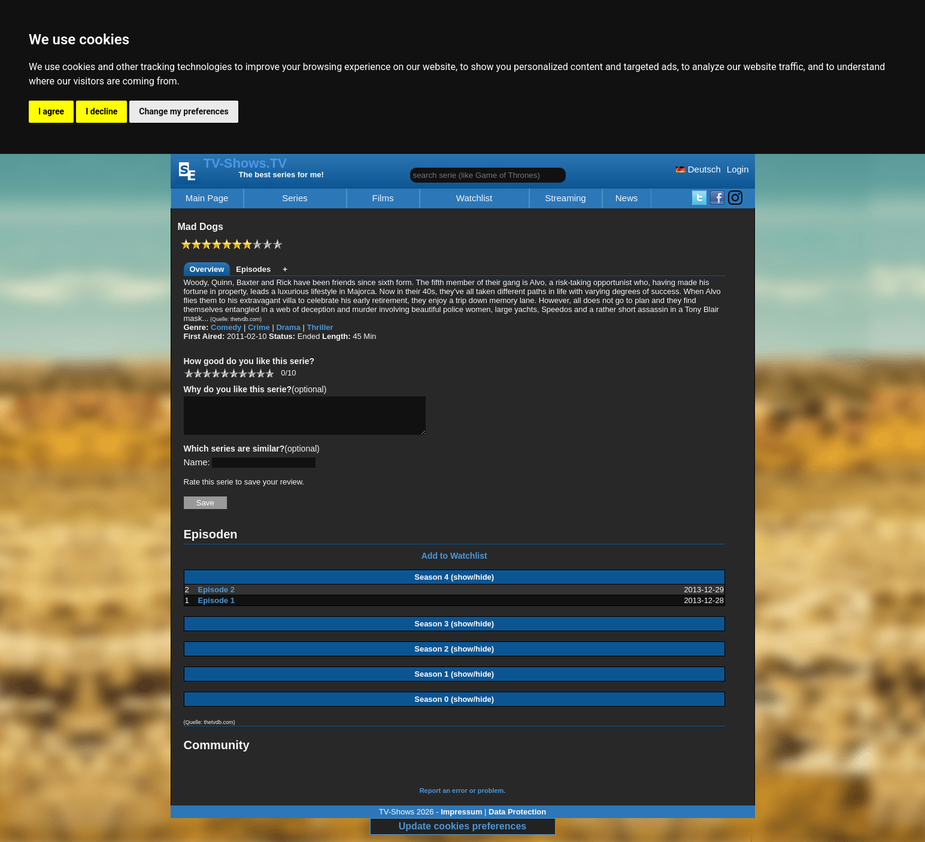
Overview (207, 269)
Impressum (461, 818)
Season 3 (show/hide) (454, 630)
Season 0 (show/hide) (454, 706)
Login (738, 169)
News (626, 198)
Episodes (253, 269)
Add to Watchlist (454, 563)
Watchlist (474, 198)
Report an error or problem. (463, 797)
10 (269, 372)
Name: (197, 469)
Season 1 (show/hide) (454, 681)
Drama (288, 327)
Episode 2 (216, 596)
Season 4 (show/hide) (454, 584)
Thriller (320, 327)
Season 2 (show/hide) (454, 656)
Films (383, 198)
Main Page (207, 198)
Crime (259, 327)
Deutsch (698, 169)
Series (295, 198)
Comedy (226, 327)
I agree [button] (51, 111)
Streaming (565, 198)
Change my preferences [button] (183, 111)
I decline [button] (101, 111)
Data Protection (517, 818)
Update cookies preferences (462, 833)
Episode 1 (216, 607)
